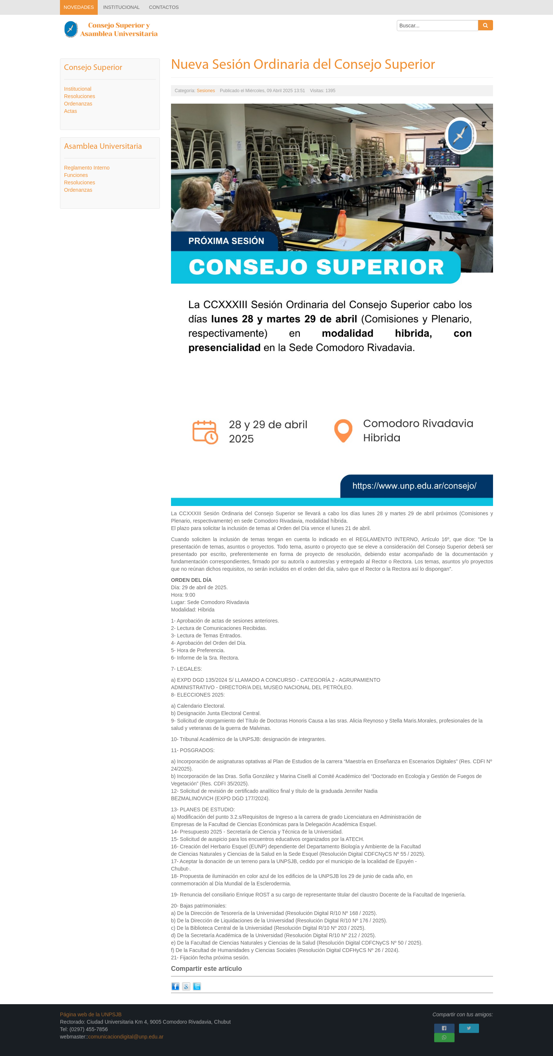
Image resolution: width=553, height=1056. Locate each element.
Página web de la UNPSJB (91, 1012)
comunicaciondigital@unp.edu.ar (125, 1034)
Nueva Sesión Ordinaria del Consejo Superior (303, 65)
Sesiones (206, 90)
